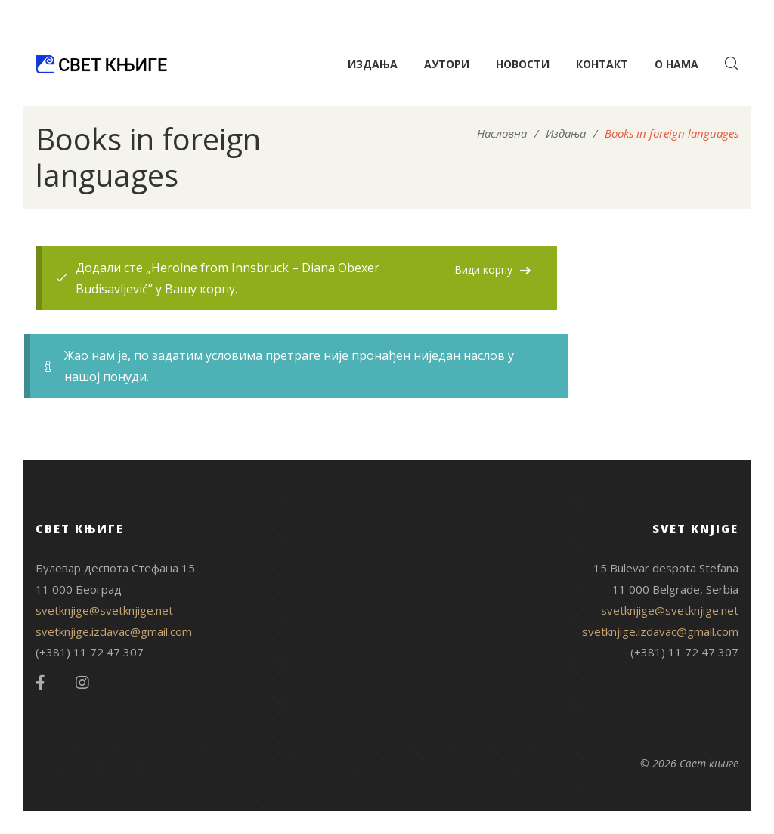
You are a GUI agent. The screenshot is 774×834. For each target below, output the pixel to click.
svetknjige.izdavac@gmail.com (114, 631)
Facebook (40, 682)
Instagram (82, 682)
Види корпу (483, 269)
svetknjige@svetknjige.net (104, 610)
